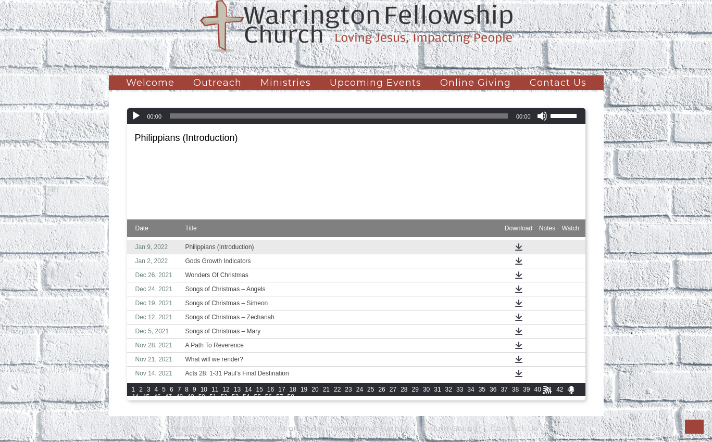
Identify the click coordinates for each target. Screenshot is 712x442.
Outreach (217, 82)
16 (270, 389)
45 (146, 396)
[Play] (136, 116)
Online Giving (475, 82)
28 (404, 389)
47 (168, 396)
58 (291, 396)
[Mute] (542, 116)
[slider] (339, 116)
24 (359, 389)
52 (223, 396)
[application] (356, 116)
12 (225, 389)
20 (314, 389)
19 (304, 389)
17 (281, 389)
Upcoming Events (375, 82)
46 (157, 396)
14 (248, 389)
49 (190, 396)
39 (526, 389)
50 (201, 396)
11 (214, 389)
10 (204, 389)
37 (504, 389)
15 (259, 389)
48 (179, 396)
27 (393, 389)
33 (459, 389)
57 (279, 396)
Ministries (285, 82)
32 (448, 389)
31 (437, 389)
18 (293, 389)
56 (268, 396)
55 (257, 396)
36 (493, 389)
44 (135, 396)
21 (326, 389)
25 (370, 389)
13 (237, 389)
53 (235, 396)
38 (515, 389)
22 (337, 389)
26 (381, 389)
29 (415, 389)
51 (212, 396)
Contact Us (558, 82)
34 (470, 389)
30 (426, 389)
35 (482, 389)
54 (246, 396)
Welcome (150, 82)
